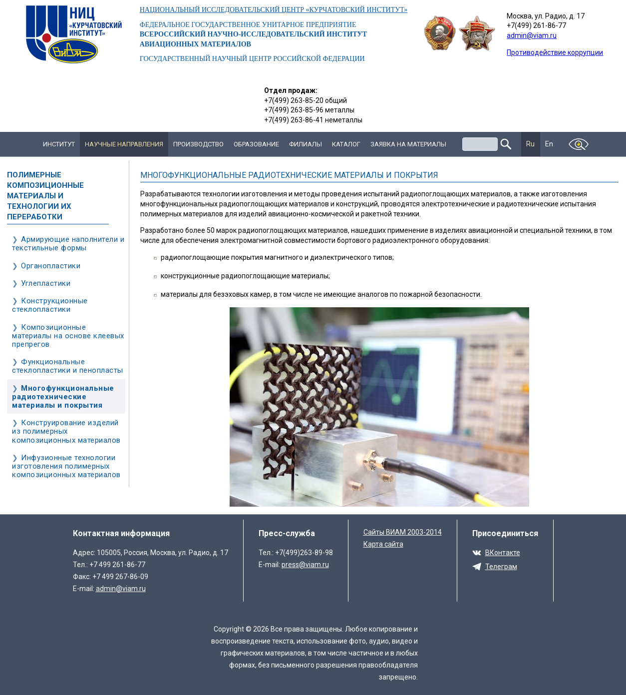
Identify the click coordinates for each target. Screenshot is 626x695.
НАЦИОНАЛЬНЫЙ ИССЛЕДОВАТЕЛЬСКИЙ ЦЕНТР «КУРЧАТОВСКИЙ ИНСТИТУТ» (274, 9)
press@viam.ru (305, 565)
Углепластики (45, 283)
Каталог (346, 144)
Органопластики (50, 265)
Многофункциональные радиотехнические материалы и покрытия (63, 397)
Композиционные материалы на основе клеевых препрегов (68, 336)
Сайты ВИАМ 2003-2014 (402, 532)
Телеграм (501, 567)
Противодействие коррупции (555, 52)
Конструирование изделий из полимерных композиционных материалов (66, 431)
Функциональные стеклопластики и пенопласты (67, 366)
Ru (530, 144)
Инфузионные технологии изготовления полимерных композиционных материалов (66, 466)
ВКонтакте (502, 553)
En (549, 144)
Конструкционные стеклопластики (50, 305)
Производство (198, 144)
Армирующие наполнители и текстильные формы (68, 243)
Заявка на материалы (408, 144)
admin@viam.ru (532, 35)
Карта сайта (383, 544)
